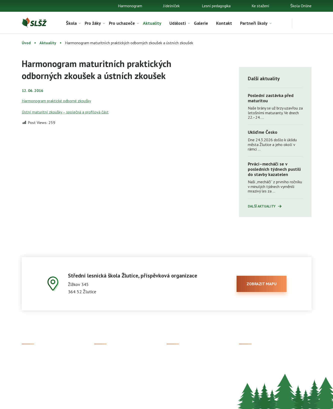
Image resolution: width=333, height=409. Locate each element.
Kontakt (224, 23)
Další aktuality (262, 206)
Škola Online (301, 5)
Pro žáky (93, 23)
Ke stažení (260, 5)
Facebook (247, 355)
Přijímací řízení (107, 355)
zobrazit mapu (262, 283)
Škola (71, 23)
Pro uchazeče (122, 23)
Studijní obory (105, 363)
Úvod (26, 42)
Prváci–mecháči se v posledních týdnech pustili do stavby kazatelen (274, 169)
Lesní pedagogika (216, 5)
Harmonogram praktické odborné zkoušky (56, 100)
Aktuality (152, 23)
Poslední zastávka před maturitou (271, 98)
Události (177, 23)
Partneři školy (254, 23)
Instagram (247, 363)
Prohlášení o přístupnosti (182, 401)
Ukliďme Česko (262, 132)
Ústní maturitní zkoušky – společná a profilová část (65, 112)
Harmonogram (130, 5)
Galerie (201, 23)
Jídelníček (171, 5)
